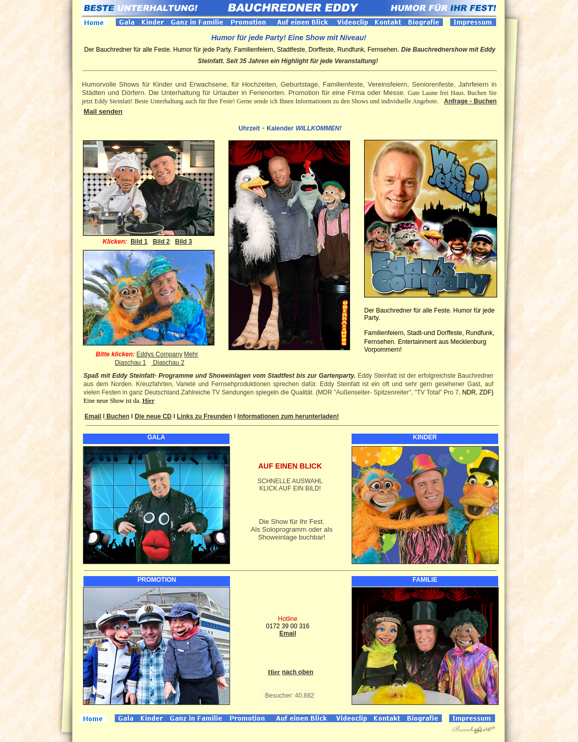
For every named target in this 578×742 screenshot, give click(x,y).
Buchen (117, 416)
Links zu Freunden (204, 416)
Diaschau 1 (130, 362)
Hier (148, 400)
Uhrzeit (249, 128)
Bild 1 (139, 241)
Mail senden (102, 111)
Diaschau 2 (167, 362)
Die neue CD (153, 416)
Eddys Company (160, 354)
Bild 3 (183, 241)
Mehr (191, 354)
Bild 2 (161, 241)
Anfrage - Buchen (470, 101)
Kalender (280, 128)
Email (93, 416)
